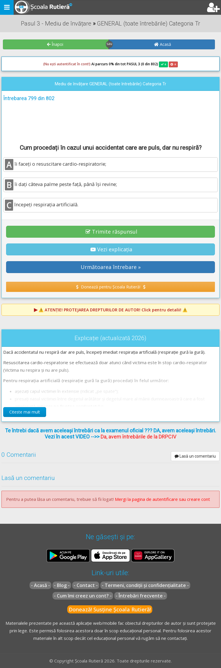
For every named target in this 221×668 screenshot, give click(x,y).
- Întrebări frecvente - (141, 596)
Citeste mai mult (24, 412)
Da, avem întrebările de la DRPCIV (138, 437)
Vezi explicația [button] (111, 249)
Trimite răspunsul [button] (111, 231)
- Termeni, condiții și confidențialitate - (145, 585)
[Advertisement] (110, 121)
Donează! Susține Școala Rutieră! (110, 609)
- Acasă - (40, 585)
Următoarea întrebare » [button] (111, 266)
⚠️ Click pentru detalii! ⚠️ (113, 310)
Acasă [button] (162, 44)
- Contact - (86, 585)
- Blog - (62, 585)
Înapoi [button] (55, 44)
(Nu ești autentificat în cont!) (66, 64)
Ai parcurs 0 (77, 64)
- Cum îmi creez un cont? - (83, 596)
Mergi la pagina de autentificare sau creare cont (162, 499)
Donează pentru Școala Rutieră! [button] (110, 287)
